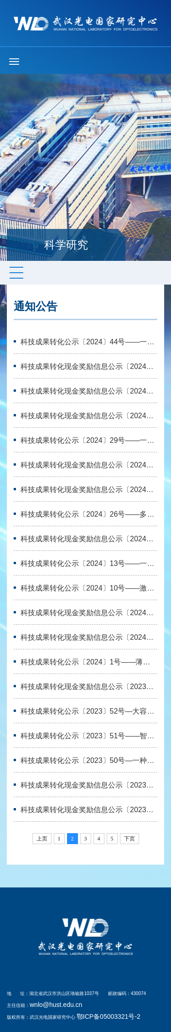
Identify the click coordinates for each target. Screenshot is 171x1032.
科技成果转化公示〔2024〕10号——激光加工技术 (89, 588)
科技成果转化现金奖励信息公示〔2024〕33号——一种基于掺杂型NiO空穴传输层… (89, 416)
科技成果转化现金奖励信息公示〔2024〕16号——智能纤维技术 (89, 539)
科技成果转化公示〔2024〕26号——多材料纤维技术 (89, 514)
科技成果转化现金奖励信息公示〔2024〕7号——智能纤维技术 (89, 613)
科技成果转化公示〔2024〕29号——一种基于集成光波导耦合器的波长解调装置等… (89, 440)
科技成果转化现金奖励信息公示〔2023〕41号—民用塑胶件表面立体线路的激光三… (89, 686)
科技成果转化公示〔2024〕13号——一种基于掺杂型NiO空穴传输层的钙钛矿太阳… (89, 563)
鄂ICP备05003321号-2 (108, 1016)
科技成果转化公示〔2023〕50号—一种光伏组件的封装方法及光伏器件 (89, 760)
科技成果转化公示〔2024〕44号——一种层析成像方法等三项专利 (89, 342)
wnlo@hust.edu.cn (56, 1004)
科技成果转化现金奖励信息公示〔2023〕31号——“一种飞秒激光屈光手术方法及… (89, 785)
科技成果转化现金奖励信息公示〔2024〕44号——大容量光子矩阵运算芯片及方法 (89, 366)
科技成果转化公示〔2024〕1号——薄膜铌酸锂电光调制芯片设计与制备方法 (89, 662)
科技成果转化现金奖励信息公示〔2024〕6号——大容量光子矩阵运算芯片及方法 (89, 637)
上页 (41, 838)
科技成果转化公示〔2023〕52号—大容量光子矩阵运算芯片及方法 (89, 711)
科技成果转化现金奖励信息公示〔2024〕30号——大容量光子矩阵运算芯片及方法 (89, 465)
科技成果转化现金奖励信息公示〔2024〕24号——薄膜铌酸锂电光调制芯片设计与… (89, 489)
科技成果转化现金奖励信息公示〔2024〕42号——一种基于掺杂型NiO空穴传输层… (89, 391)
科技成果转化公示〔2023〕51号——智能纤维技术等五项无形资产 (89, 736)
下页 (129, 838)
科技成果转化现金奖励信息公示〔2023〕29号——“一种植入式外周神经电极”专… (89, 810)
